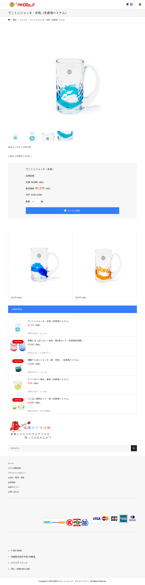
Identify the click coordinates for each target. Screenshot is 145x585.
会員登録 (11, 482)
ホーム (10, 463)
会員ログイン (13, 487)
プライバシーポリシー (17, 473)
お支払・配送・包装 (16, 478)
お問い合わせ (13, 492)
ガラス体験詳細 (14, 468)
